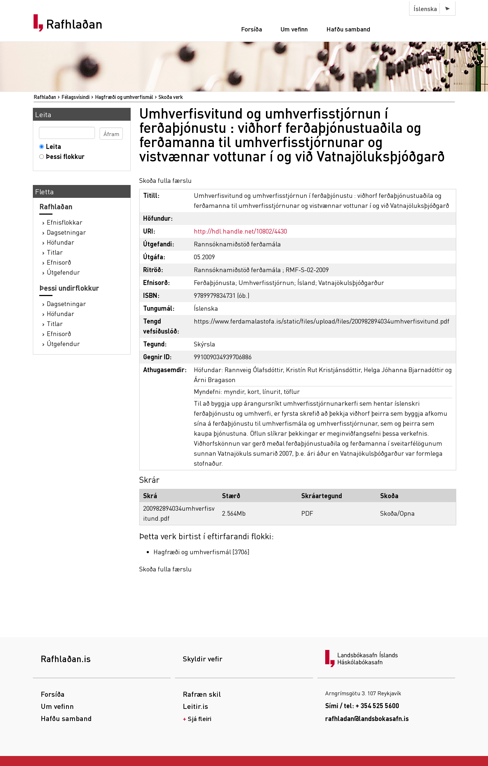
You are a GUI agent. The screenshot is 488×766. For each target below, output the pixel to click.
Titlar (55, 252)
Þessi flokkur (64, 156)
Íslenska (425, 8)
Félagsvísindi (75, 97)
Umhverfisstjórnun (266, 282)
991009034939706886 (223, 356)
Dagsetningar (66, 232)
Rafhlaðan (74, 23)
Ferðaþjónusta (214, 282)
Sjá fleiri (199, 718)
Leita (52, 146)
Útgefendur (63, 272)
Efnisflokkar (64, 222)
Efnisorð (59, 262)
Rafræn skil (202, 694)
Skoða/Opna (397, 513)
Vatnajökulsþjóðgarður (351, 282)
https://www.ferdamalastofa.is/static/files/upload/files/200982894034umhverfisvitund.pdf (321, 321)
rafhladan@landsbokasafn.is (367, 718)
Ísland (306, 282)
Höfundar (60, 242)
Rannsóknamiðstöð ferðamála (237, 244)
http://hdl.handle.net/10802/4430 (240, 231)
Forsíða (251, 29)
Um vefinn (294, 29)
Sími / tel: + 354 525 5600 (362, 705)
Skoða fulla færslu (165, 180)
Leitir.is (195, 706)
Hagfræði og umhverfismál (124, 97)
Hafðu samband (348, 29)
